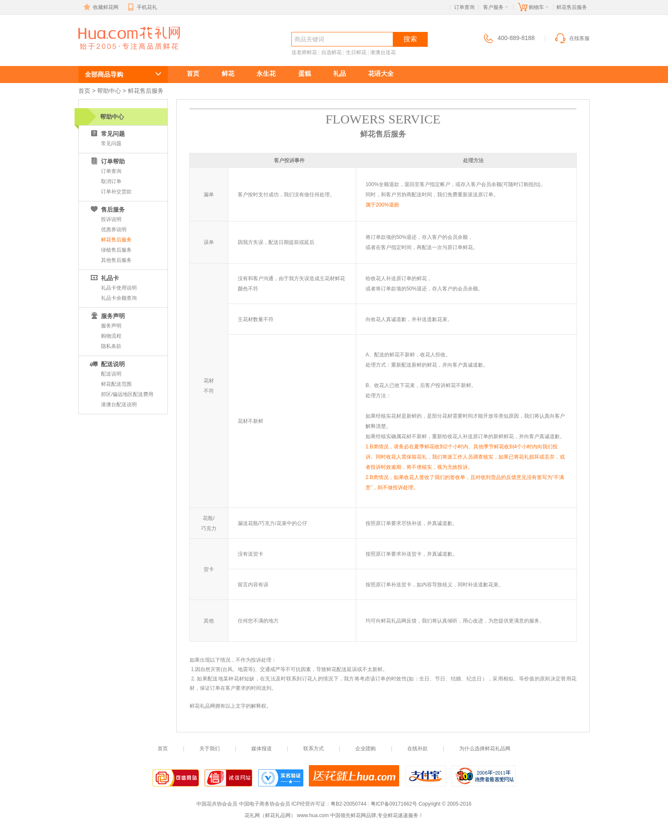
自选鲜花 (331, 52)
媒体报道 (261, 749)
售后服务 (107, 209)
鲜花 (228, 73)
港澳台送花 (383, 52)
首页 (193, 73)
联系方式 (313, 749)
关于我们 (209, 749)
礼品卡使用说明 (119, 288)
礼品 (339, 73)
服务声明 (111, 326)
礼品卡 (104, 278)
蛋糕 (304, 73)
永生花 (266, 73)
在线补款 (417, 749)
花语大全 (381, 73)
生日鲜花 (356, 52)
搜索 (410, 39)
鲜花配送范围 (116, 384)
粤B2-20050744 (348, 804)
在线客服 (572, 38)
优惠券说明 (114, 229)
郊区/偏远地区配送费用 (127, 394)
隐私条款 (111, 346)
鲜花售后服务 (116, 240)
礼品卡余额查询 (119, 298)
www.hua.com (313, 815)
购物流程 (111, 336)
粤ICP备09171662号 (394, 804)
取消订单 (111, 181)
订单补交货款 (116, 192)
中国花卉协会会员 (216, 804)
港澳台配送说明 (119, 404)
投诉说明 (111, 219)
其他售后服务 (116, 260)
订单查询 (464, 7)
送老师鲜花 (304, 52)
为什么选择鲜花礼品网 (484, 749)
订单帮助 (107, 161)
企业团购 (365, 749)
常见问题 (107, 133)
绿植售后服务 (116, 250)
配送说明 (107, 364)
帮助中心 (109, 90)
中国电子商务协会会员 (264, 804)
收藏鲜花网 (100, 7)
